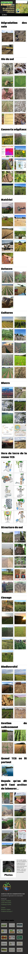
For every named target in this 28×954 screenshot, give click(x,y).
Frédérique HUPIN (6, 904)
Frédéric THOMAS (6, 900)
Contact (3, 907)
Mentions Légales (5, 909)
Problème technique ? (7, 911)
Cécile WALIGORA (6, 902)
